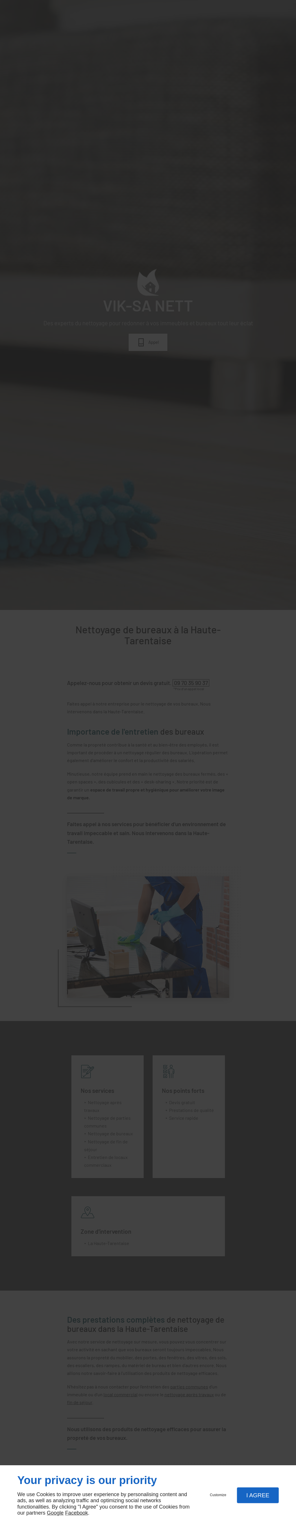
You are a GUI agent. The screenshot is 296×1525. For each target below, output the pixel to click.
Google (55, 1513)
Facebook (76, 1513)
